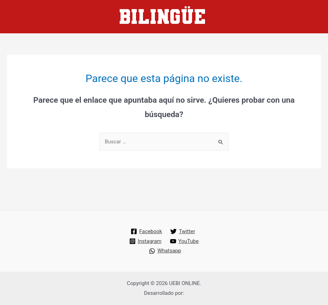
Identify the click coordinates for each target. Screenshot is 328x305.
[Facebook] (146, 231)
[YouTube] (184, 241)
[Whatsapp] (165, 251)
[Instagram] (145, 241)
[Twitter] (182, 231)
